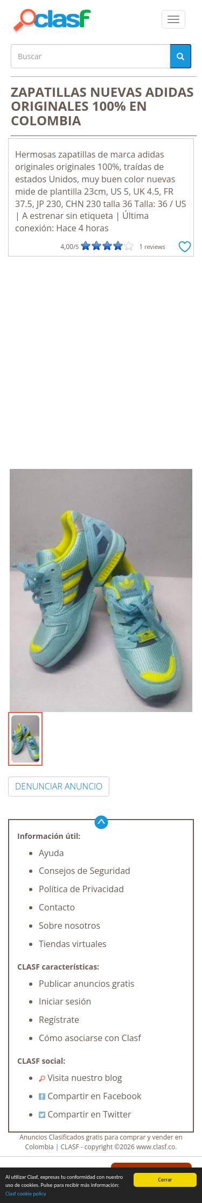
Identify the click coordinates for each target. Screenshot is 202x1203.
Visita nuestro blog (80, 1078)
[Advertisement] (101, 363)
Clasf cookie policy (25, 1194)
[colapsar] (173, 19)
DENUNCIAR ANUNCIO (58, 786)
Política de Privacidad (81, 889)
